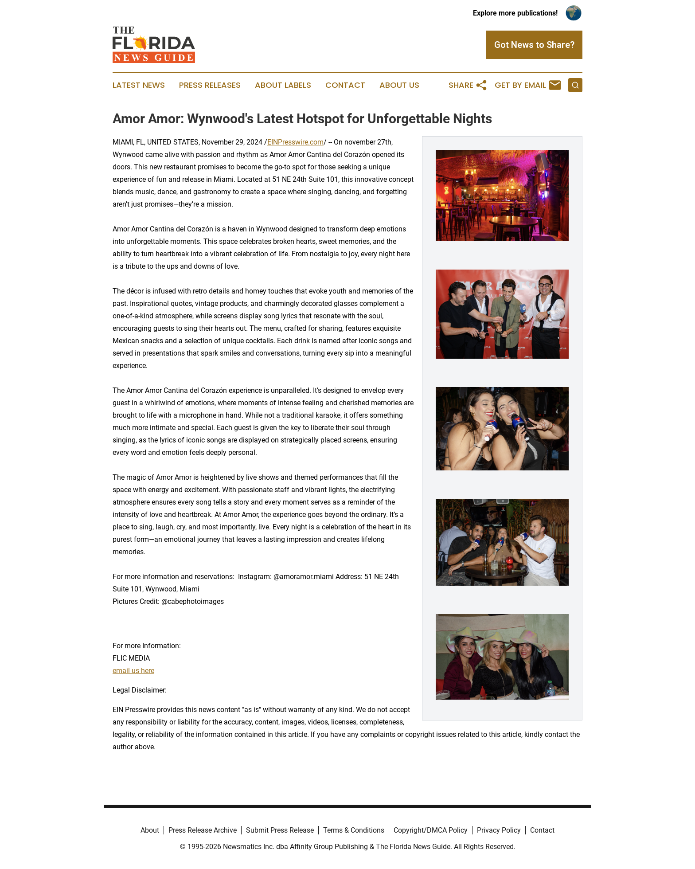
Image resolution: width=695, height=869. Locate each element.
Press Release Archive (202, 830)
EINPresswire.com (295, 142)
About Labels (283, 85)
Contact (345, 85)
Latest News (139, 85)
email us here (133, 670)
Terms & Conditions (353, 830)
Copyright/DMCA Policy (431, 830)
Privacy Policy (499, 830)
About (150, 830)
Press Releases (210, 85)
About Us (399, 85)
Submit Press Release (280, 830)
